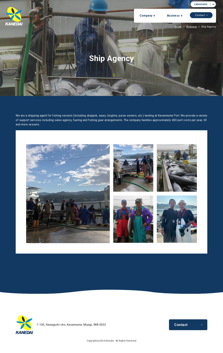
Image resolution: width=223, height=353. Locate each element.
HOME (178, 26)
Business (173, 15)
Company (146, 15)
